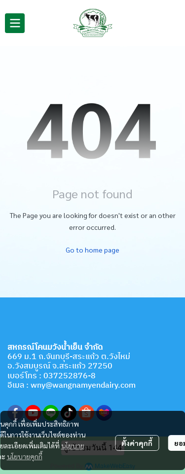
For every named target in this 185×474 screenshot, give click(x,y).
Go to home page (92, 249)
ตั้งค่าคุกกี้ (136, 442)
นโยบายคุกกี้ (24, 456)
